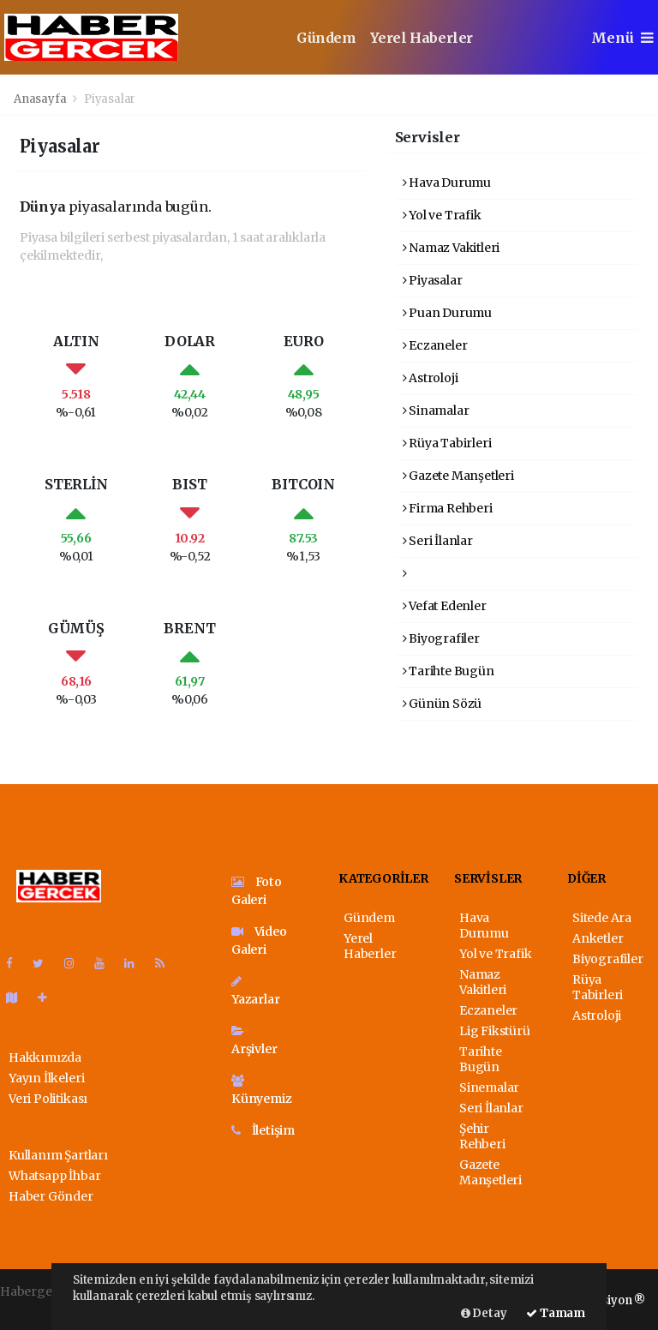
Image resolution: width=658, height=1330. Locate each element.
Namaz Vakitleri (451, 247)
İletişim (263, 1130)
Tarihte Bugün (448, 671)
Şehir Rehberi (482, 1136)
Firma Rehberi (448, 508)
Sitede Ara (601, 918)
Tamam (555, 1313)
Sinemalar (489, 1087)
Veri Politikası (48, 1098)
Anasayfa (41, 99)
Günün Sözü (442, 703)
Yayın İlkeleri (46, 1078)
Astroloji (430, 378)
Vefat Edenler (445, 606)
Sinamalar (436, 410)
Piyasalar (109, 99)
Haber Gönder (51, 1196)
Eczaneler (435, 345)
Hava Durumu (447, 182)
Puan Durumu (448, 313)
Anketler (597, 938)
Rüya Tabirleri (447, 443)
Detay (484, 1313)
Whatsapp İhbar (54, 1175)
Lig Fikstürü (494, 1031)
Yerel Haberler (421, 37)
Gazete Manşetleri (458, 475)
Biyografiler (441, 638)
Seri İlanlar (438, 540)
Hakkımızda (45, 1057)
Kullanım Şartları (58, 1155)
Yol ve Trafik (442, 215)
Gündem (326, 37)
